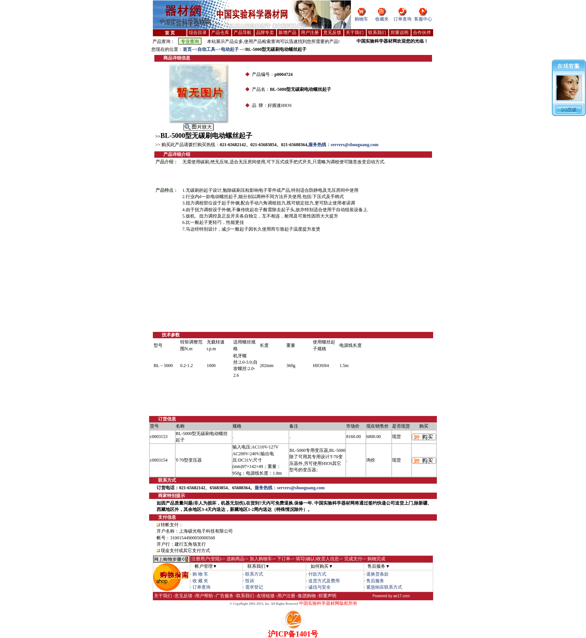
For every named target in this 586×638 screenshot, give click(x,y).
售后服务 (375, 580)
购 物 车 (200, 574)
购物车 (361, 19)
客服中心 (423, 19)
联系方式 (254, 574)
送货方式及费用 (324, 580)
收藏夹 (382, 19)
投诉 (249, 580)
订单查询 (402, 19)
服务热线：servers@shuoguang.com (343, 144)
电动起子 (230, 49)
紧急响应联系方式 (384, 587)
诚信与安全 (319, 587)
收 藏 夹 (200, 580)
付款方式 (317, 574)
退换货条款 (377, 574)
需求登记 (254, 587)
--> (194, 49)
